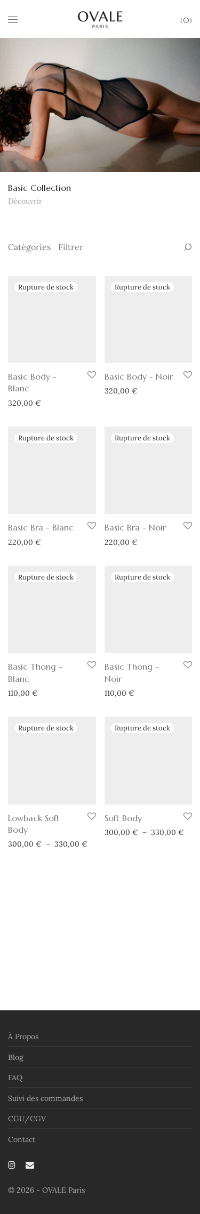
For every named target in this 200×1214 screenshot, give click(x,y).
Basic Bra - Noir (135, 595)
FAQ (15, 1090)
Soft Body (123, 952)
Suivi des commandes (45, 1110)
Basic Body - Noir (139, 410)
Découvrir (25, 201)
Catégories (29, 247)
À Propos (23, 1049)
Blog (15, 1069)
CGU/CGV (27, 1131)
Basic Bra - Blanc (41, 595)
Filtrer (70, 247)
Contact (21, 1151)
